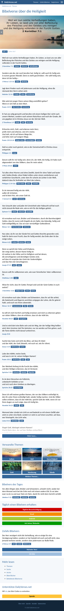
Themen (35, 2)
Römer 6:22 (6, 242)
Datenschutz (42, 604)
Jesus (14, 153)
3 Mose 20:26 (7, 166)
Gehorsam (27, 227)
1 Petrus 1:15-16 (8, 82)
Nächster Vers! (32, 550)
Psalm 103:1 (6, 359)
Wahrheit (24, 497)
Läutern (17, 66)
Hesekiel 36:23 (7, 405)
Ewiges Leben (20, 140)
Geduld (19, 544)
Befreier (21, 242)
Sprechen (32, 497)
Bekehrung (27, 544)
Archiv (9, 572)
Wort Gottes (16, 107)
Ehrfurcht (24, 66)
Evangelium (23, 319)
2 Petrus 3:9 (6, 544)
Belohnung (15, 347)
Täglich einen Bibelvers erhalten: (19, 504)
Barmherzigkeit (16, 227)
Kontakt (34, 604)
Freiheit (14, 242)
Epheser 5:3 (6, 212)
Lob (28, 359)
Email (32, 514)
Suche (9, 569)
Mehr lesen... (32, 436)
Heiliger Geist (20, 291)
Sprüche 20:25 (7, 388)
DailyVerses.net (6, 6)
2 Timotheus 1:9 (8, 122)
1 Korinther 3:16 (8, 291)
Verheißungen (34, 66)
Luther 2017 (11, 51)
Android (32, 519)
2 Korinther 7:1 (7, 66)
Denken (38, 140)
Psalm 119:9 (6, 107)
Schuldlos (35, 183)
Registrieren (55, 2)
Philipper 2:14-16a (8, 184)
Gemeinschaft (17, 306)
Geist (27, 291)
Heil (23, 122)
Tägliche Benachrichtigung (32, 510)
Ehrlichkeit (15, 421)
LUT (5, 51)
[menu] (62, 3)
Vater (16, 278)
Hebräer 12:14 (7, 94)
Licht (21, 421)
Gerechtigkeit (30, 140)
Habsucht (21, 211)
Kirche (33, 291)
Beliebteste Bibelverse (14, 579)
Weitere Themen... (32, 476)
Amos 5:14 (6, 347)
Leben (17, 81)
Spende (32, 596)
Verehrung (21, 199)
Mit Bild (32, 554)
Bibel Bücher (11, 576)
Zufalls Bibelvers (45, 2)
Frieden (16, 94)
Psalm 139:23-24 (8, 140)
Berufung (24, 81)
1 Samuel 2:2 (6, 199)
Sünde (14, 211)
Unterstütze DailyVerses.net (17, 586)
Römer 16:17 (6, 306)
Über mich (21, 604)
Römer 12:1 (6, 227)
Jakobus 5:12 (6, 497)
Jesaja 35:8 (6, 334)
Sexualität (29, 211)
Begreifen (32, 372)
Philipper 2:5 (6, 153)
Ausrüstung (25, 107)
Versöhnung (30, 94)
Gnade (17, 122)
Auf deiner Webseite (32, 523)
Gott (14, 199)
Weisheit (23, 372)
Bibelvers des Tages (12, 484)
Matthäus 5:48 (7, 278)
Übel (25, 306)
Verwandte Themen (12, 444)
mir (6, 591)
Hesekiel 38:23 (7, 319)
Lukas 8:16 (6, 421)
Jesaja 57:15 (6, 265)
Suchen (22, 347)
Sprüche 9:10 (7, 372)
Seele (22, 359)
